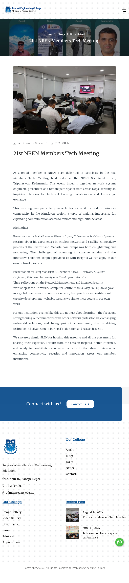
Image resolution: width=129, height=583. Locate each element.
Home (48, 34)
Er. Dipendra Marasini (30, 143)
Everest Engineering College (88, 567)
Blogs (61, 34)
